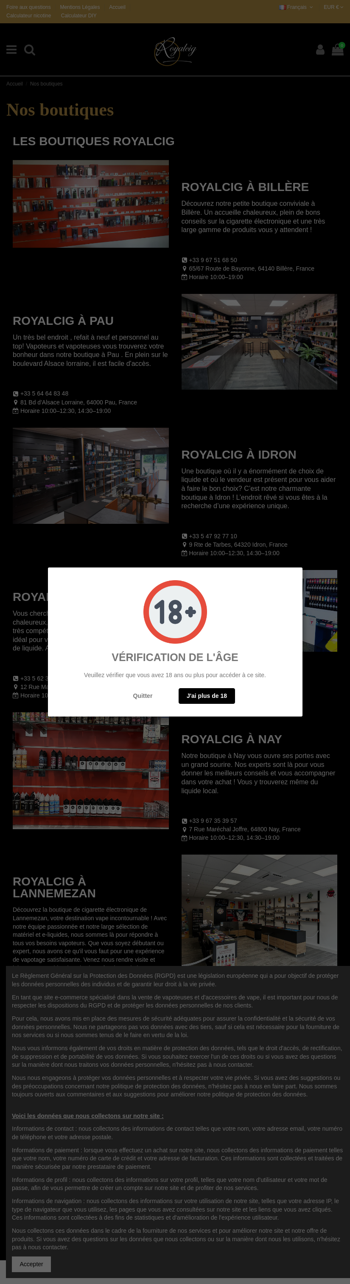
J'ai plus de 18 (207, 695)
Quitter (142, 695)
